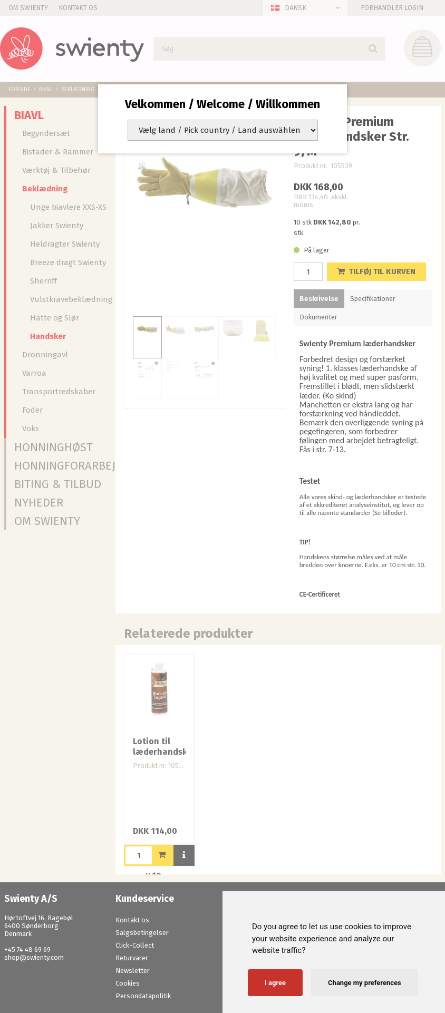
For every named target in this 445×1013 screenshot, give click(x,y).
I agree (275, 983)
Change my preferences (364, 983)
